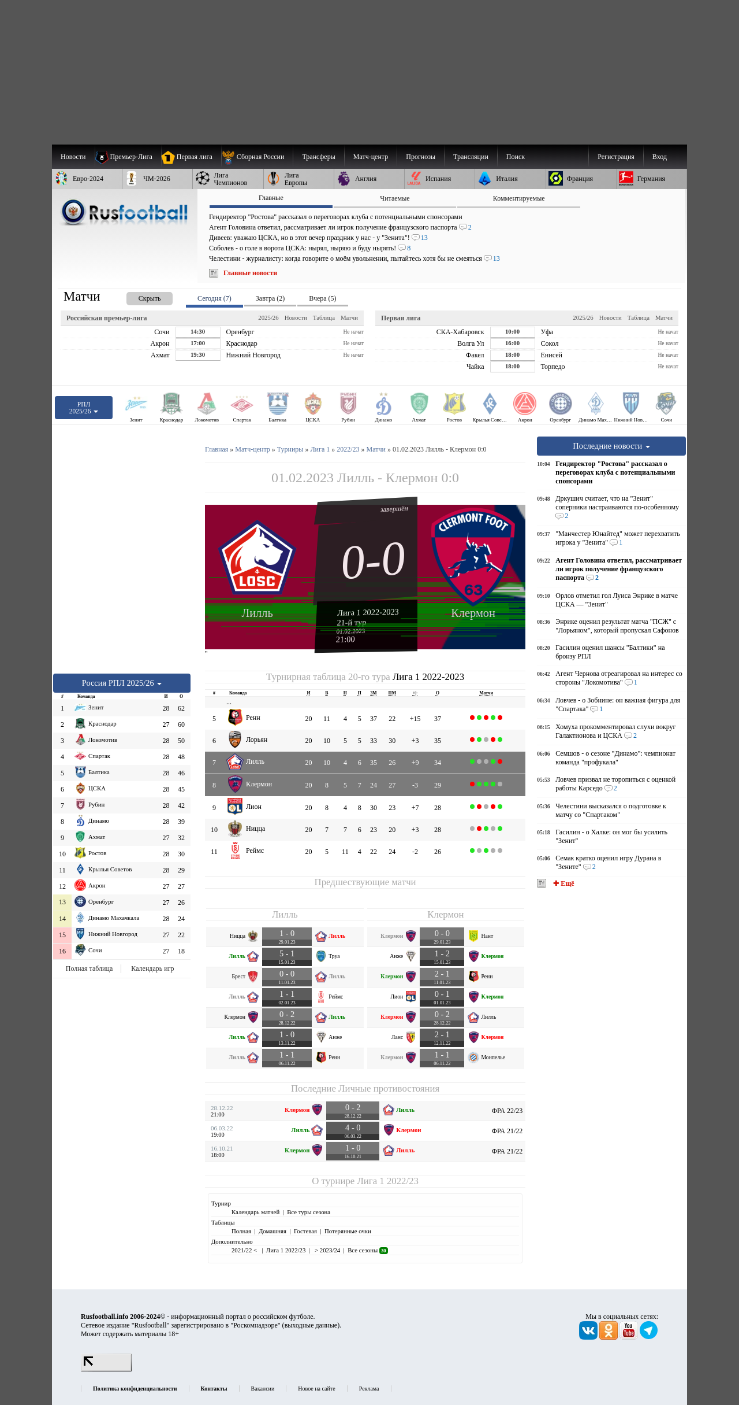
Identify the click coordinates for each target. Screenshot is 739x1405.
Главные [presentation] (271, 198)
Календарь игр (152, 968)
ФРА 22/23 (507, 1111)
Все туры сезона (308, 1211)
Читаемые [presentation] (394, 198)
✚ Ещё (562, 883)
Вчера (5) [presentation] (322, 298)
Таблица (324, 317)
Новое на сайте (316, 1388)
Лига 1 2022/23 (387, 1180)
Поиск (515, 157)
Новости (296, 317)
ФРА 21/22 (507, 1131)
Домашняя (272, 1230)
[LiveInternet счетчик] (106, 1369)
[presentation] (138, 296)
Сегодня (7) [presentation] (214, 298)
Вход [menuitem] (659, 157)
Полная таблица (89, 968)
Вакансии (263, 1388)
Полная (241, 1230)
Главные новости (250, 273)
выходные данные (311, 1325)
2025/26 (268, 317)
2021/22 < (245, 1250)
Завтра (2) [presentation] (270, 298)
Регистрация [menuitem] (616, 157)
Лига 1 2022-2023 (368, 612)
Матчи (349, 317)
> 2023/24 (326, 1250)
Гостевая (305, 1230)
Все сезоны (367, 1250)
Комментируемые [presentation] (519, 198)
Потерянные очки (347, 1230)
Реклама (369, 1388)
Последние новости (611, 445)
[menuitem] (257, 157)
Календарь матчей (255, 1211)
